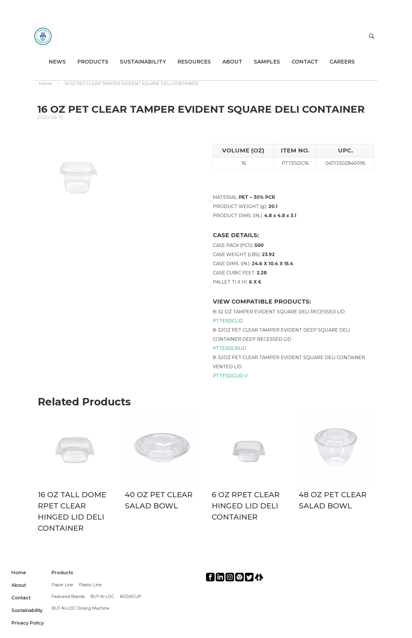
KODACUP (130, 596)
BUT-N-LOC (102, 596)
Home (45, 83)
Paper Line (62, 584)
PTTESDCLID (228, 321)
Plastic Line (90, 584)
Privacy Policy (27, 623)
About (18, 585)
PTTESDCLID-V (230, 376)
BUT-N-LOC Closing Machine (80, 608)
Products (62, 572)
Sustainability (27, 610)
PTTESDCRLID (229, 348)
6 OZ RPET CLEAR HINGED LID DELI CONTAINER (246, 506)
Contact (21, 598)
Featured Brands (68, 596)
